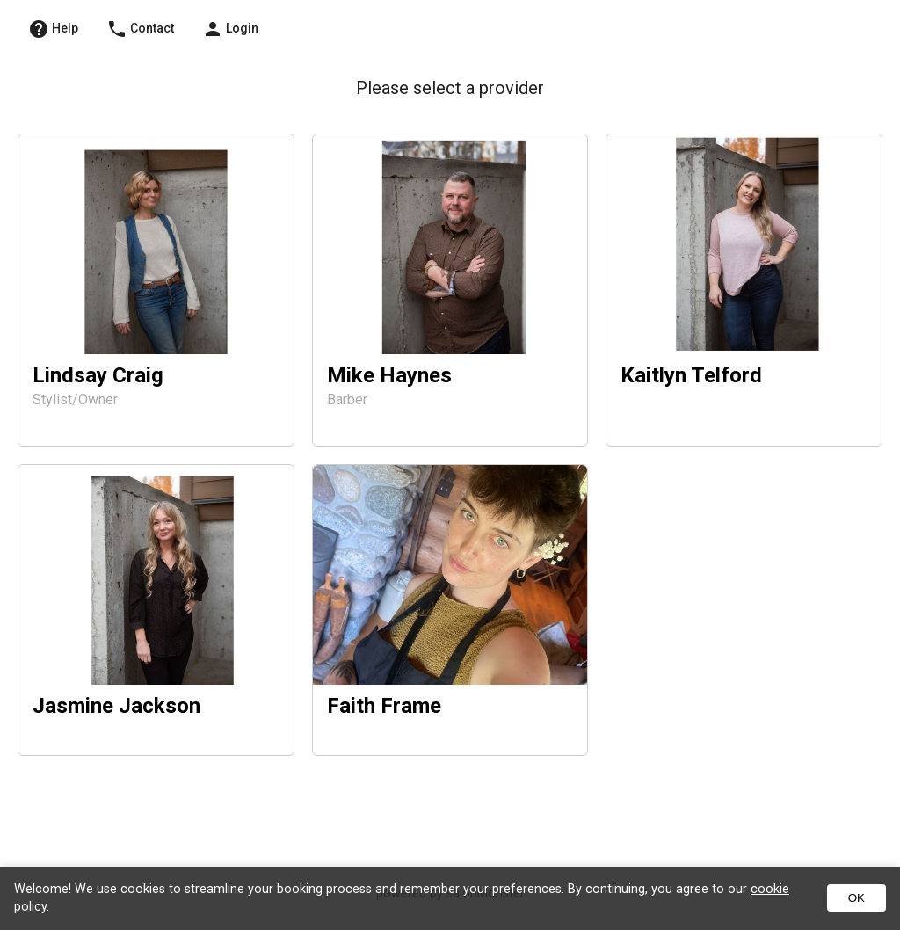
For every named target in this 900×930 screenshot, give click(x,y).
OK (856, 898)
